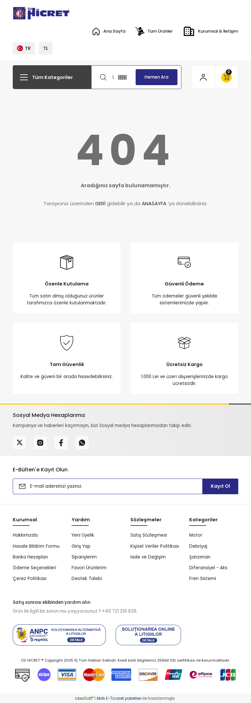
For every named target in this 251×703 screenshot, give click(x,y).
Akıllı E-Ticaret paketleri (119, 698)
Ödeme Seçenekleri (34, 568)
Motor (195, 535)
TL (45, 48)
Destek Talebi (87, 578)
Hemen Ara (156, 77)
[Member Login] (203, 77)
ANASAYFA (154, 203)
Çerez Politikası (29, 578)
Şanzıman (199, 557)
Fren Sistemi (202, 578)
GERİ (100, 203)
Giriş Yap (81, 546)
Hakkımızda (25, 535)
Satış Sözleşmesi (148, 535)
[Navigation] (52, 77)
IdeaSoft (84, 698)
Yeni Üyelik (83, 535)
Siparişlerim (84, 557)
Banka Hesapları (30, 557)
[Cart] (226, 77)
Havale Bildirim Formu (36, 546)
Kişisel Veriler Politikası (154, 546)
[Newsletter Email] (125, 486)
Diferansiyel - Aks (208, 568)
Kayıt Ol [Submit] (220, 486)
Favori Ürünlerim (89, 568)
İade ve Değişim (148, 557)
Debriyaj (198, 546)
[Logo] (42, 13)
